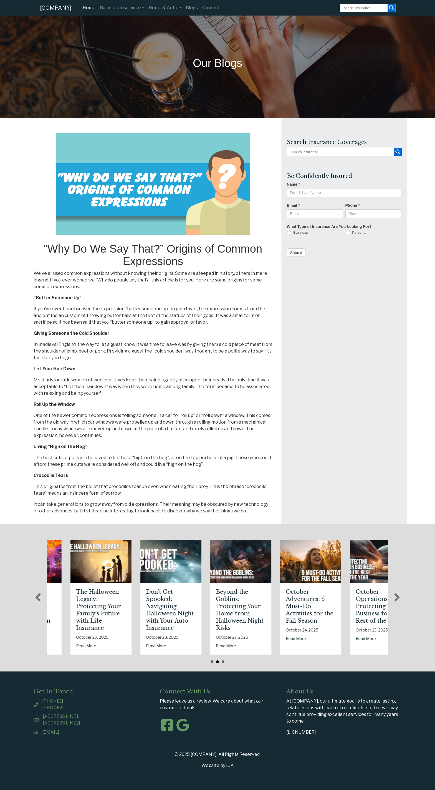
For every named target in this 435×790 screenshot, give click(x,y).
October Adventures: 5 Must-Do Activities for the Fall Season (345, 606)
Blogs (192, 7)
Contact (211, 7)
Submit (296, 252)
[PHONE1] (52, 701)
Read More (52, 638)
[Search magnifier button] (391, 8)
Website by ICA (217, 765)
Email (293, 205)
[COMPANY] (56, 7)
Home (90, 7)
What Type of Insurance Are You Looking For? (329, 226)
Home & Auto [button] (163, 7)
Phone (352, 205)
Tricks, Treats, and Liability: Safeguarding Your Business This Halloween (64, 606)
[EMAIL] (50, 732)
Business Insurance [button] (120, 7)
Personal (356, 232)
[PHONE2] (53, 707)
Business (297, 232)
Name (293, 184)
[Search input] (365, 8)
